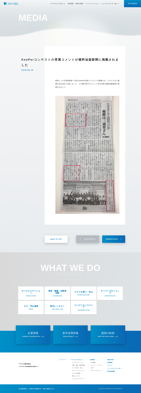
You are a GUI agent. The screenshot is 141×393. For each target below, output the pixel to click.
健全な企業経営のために (49, 388)
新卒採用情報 (132, 3)
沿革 (92, 368)
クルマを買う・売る (77, 368)
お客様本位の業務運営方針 (35, 388)
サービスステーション (78, 362)
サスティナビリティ (96, 370)
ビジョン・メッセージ (96, 365)
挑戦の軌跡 (79, 3)
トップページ (62, 359)
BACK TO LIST (56, 239)
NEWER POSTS (113, 239)
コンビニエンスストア (78, 378)
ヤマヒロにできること (57, 3)
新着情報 (109, 362)
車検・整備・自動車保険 (78, 365)
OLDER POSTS (87, 239)
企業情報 (71, 3)
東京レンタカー (76, 376)
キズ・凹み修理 (76, 373)
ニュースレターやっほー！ (110, 3)
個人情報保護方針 (23, 388)
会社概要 (93, 362)
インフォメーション (92, 3)
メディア (109, 365)
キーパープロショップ (78, 370)
